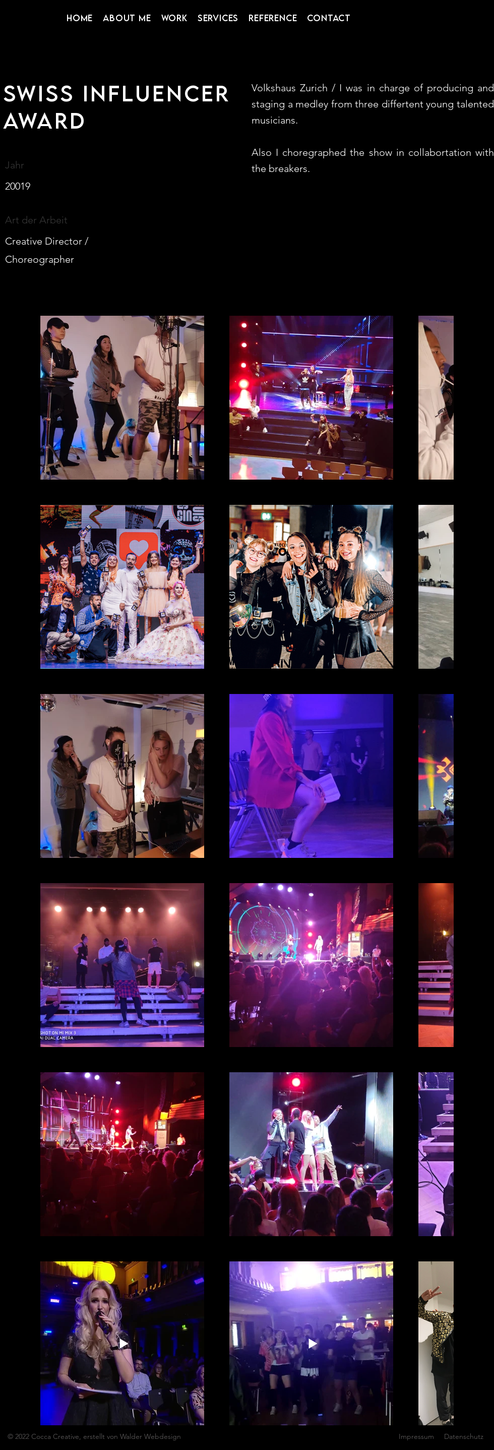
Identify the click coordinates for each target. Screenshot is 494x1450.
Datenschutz (463, 1436)
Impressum (416, 1436)
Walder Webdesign (150, 1436)
